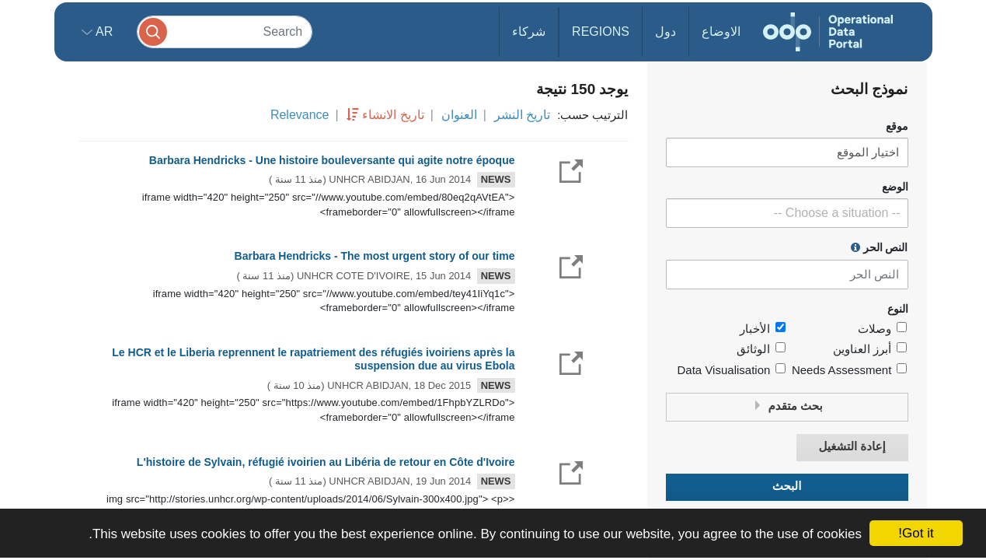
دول (665, 31)
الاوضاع (721, 31)
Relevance (299, 114)
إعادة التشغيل (851, 446)
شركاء (528, 31)
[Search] (224, 31)
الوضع (895, 187)
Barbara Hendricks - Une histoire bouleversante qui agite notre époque (332, 160)
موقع (897, 126)
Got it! (915, 533)
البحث (787, 486)
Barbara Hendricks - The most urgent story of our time (375, 256)
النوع (897, 309)
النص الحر (879, 247)
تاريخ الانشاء (392, 114)
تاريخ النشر (522, 114)
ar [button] (102, 31)
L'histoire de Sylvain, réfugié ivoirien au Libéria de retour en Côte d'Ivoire (326, 462)
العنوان (459, 114)
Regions (600, 31)
